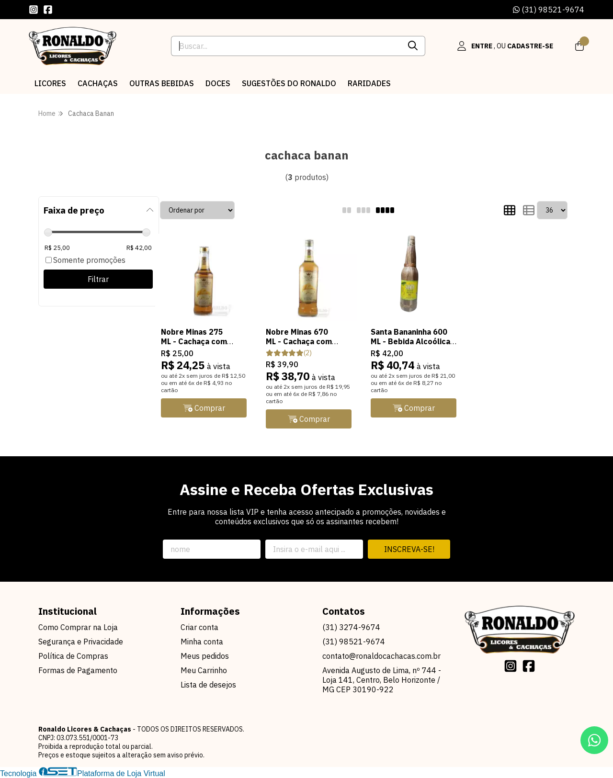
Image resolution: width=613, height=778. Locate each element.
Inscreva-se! (409, 549)
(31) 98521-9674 (548, 9)
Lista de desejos (208, 684)
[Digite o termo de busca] (286, 46)
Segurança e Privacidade (80, 641)
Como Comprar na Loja (78, 627)
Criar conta (199, 627)
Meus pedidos (205, 656)
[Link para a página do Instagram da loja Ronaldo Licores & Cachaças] (33, 9)
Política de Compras (73, 656)
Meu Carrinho (204, 670)
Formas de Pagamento (77, 670)
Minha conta (202, 641)
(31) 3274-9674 (351, 627)
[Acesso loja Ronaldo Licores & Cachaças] (504, 46)
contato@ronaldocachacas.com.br (381, 656)
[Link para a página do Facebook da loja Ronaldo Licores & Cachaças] (48, 9)
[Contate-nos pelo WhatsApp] (594, 740)
